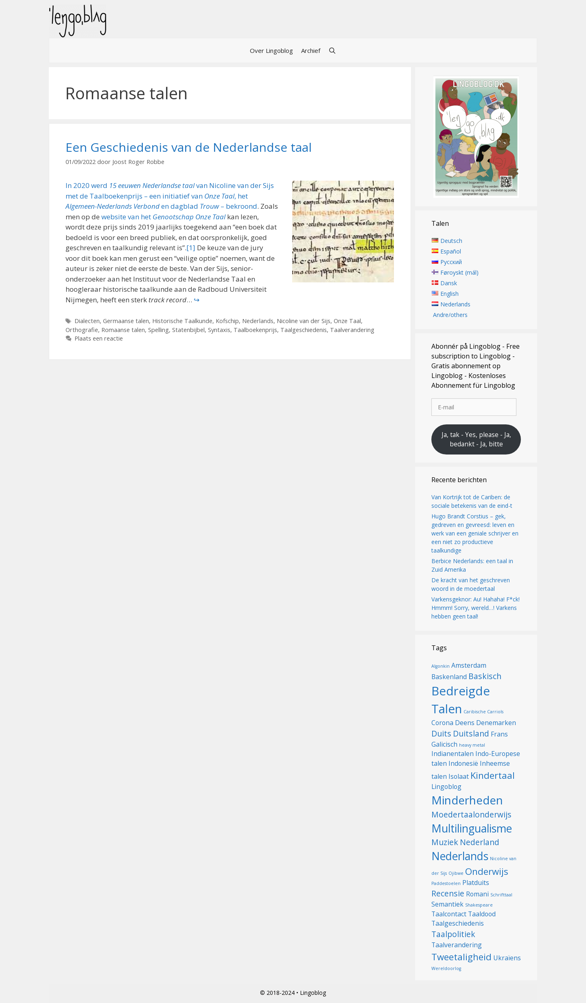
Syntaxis (219, 330)
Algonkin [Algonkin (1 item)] (440, 666)
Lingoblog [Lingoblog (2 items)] (446, 786)
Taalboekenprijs (255, 330)
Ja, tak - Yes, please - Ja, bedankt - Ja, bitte (476, 439)
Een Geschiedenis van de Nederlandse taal (189, 147)
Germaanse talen (126, 321)
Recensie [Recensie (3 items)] (447, 893)
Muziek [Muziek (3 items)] (444, 842)
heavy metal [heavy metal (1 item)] (472, 745)
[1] (190, 247)
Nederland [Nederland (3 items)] (479, 842)
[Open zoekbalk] (332, 50)
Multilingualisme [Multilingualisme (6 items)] (471, 828)
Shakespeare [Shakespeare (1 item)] (479, 905)
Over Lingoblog (271, 50)
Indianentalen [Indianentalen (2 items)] (452, 753)
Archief (310, 50)
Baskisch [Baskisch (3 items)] (484, 676)
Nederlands (257, 321)
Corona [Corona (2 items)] (442, 722)
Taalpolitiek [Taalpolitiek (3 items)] (453, 934)
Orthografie (82, 330)
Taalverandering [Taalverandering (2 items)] (456, 944)
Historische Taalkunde (182, 321)
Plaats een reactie (98, 338)
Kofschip (227, 321)
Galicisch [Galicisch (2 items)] (444, 744)
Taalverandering (352, 330)
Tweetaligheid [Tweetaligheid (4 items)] (461, 957)
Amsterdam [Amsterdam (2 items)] (468, 665)
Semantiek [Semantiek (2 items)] (447, 904)
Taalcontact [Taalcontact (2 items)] (448, 913)
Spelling (158, 330)
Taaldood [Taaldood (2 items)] (482, 913)
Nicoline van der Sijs (303, 321)
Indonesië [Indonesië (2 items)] (463, 763)
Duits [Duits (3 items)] (441, 733)
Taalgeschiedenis (303, 330)
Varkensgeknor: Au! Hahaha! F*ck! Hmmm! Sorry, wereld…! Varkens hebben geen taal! (475, 607)
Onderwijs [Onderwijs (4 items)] (486, 871)
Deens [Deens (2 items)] (464, 722)
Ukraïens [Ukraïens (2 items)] (507, 957)
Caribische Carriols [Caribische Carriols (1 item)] (483, 712)
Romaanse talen (123, 330)
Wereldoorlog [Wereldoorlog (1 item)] (446, 968)
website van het (163, 216)
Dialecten (87, 321)
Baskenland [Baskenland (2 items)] (449, 676)
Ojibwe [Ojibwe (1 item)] (456, 873)
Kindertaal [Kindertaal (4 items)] (492, 775)
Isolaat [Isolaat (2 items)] (458, 776)
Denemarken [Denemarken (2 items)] (496, 722)
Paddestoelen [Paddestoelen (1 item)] (446, 883)
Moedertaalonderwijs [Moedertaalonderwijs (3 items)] (471, 814)
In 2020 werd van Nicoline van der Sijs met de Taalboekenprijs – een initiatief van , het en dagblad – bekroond (170, 196)
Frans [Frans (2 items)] (499, 734)
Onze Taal (347, 321)
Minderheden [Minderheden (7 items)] (467, 800)
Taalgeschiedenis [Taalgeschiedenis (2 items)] (457, 923)
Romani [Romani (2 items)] (477, 893)
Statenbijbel (188, 330)
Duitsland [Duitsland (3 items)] (471, 733)
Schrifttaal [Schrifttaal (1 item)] (501, 895)
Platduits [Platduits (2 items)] (475, 882)
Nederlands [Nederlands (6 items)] (459, 856)
